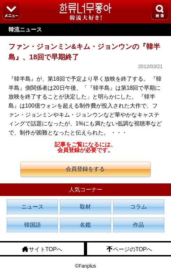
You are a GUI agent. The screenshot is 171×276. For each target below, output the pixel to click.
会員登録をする (85, 169)
